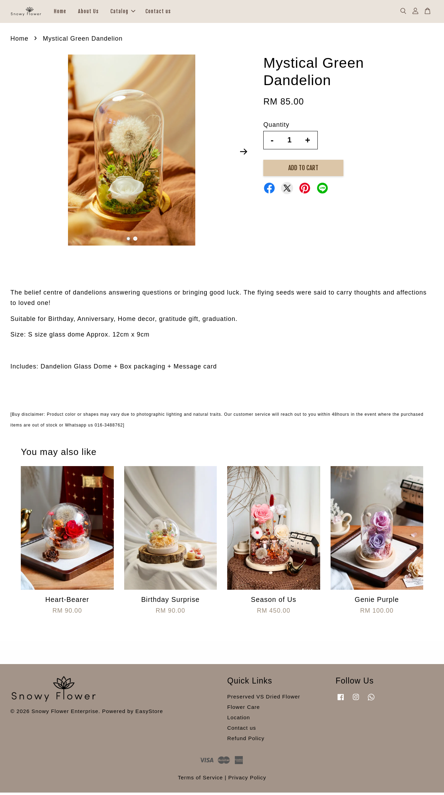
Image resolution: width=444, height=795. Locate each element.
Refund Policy (245, 741)
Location (238, 720)
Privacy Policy (247, 780)
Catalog (122, 13)
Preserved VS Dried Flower (263, 699)
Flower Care (243, 710)
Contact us (158, 13)
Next (243, 154)
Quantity (276, 127)
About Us (88, 13)
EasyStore (149, 714)
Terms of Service (200, 780)
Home (60, 13)
